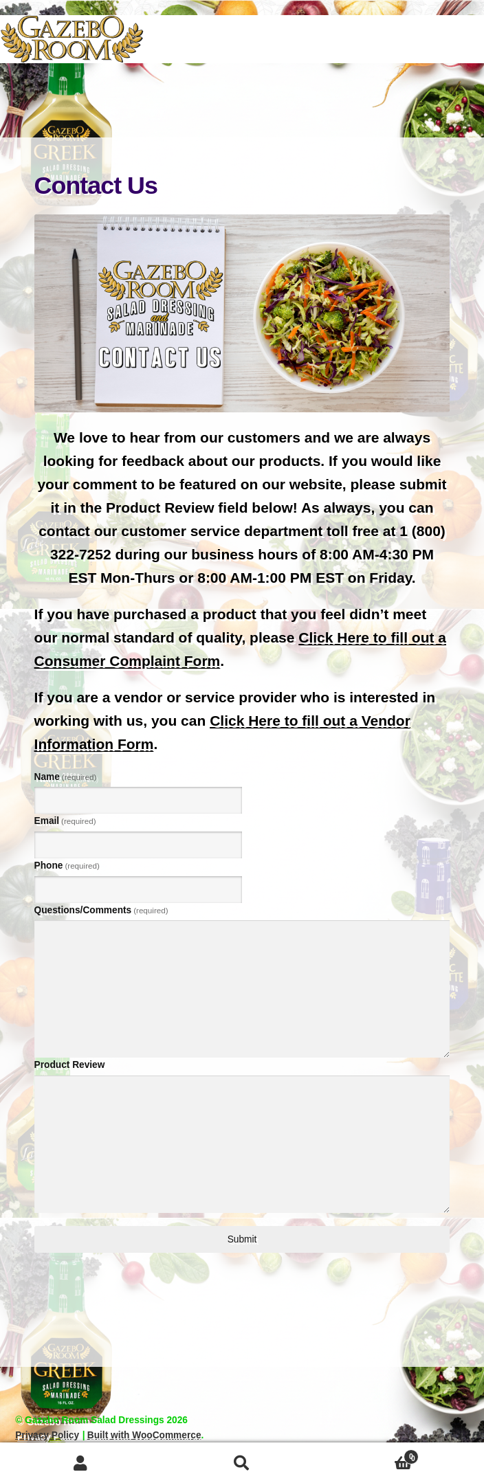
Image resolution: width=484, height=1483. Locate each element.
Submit (242, 1239)
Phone (67, 865)
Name (65, 777)
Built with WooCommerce (144, 1435)
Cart (370, 1455)
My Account (81, 1463)
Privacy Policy (47, 1435)
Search (242, 1463)
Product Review (69, 1065)
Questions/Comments (101, 910)
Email (65, 821)
